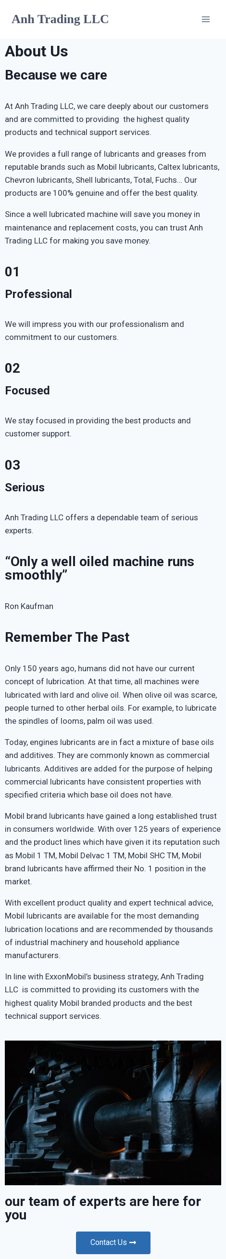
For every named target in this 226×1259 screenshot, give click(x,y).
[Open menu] (205, 19)
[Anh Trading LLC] (60, 19)
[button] (113, 1243)
